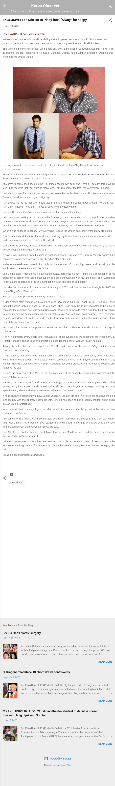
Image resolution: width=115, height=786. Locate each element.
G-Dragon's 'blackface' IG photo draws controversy (36, 672)
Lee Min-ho (17, 482)
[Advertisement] (40, 588)
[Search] (110, 7)
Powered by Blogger (57, 758)
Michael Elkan (65, 765)
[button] (110, 20)
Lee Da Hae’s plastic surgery (22, 633)
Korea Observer (45, 5)
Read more (105, 661)
